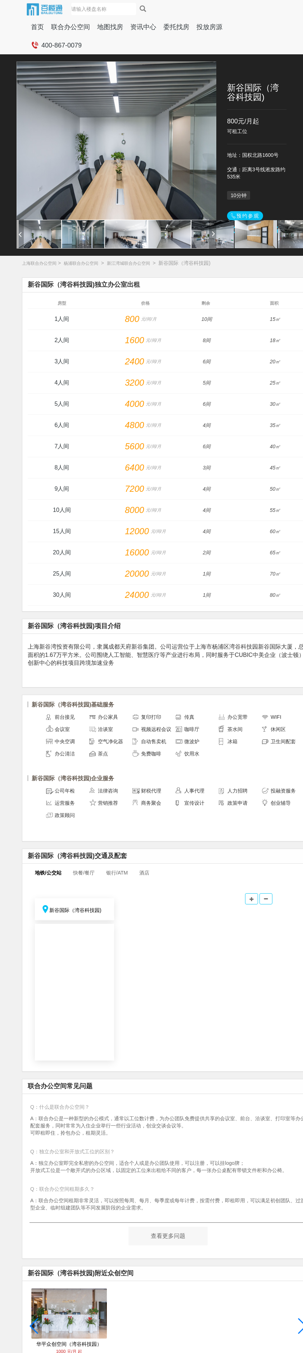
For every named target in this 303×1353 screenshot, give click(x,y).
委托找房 (176, 27)
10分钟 (239, 195)
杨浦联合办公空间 (81, 263)
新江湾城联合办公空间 (128, 263)
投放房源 (209, 27)
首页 (37, 27)
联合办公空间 (70, 27)
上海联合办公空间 (39, 263)
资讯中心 (143, 27)
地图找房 (110, 27)
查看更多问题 (168, 1236)
